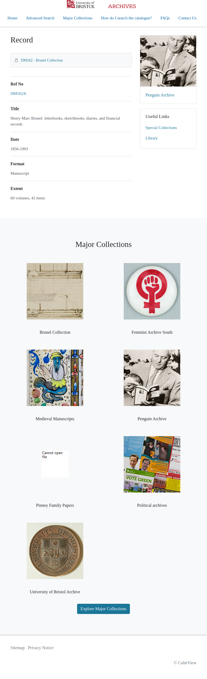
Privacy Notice (41, 647)
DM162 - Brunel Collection (42, 60)
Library (152, 138)
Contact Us (187, 18)
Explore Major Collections (104, 608)
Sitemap (18, 647)
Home (13, 18)
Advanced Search (40, 18)
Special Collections (161, 127)
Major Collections (77, 18)
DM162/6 (18, 93)
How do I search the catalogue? (126, 18)
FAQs (165, 18)
